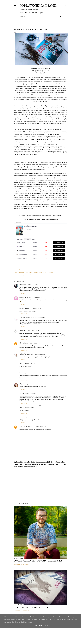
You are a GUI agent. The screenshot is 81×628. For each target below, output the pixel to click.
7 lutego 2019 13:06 (29, 417)
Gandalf (21, 393)
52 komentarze (25, 564)
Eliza (20, 407)
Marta (21, 363)
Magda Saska (23, 343)
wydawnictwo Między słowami (22, 275)
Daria (21, 417)
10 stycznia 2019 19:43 (31, 384)
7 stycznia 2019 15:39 (29, 363)
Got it (47, 626)
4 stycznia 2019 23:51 (35, 308)
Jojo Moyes (35, 272)
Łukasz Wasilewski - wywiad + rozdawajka (38, 560)
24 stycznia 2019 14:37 (29, 407)
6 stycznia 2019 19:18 (34, 343)
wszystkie (20, 239)
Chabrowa (22, 284)
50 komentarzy (25, 610)
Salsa (21, 373)
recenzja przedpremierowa (46, 272)
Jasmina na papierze (26, 426)
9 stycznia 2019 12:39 (28, 373)
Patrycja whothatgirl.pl (26, 317)
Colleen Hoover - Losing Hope (32, 607)
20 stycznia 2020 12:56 (39, 426)
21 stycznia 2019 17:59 (30, 393)
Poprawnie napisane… (38, 5)
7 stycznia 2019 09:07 (39, 354)
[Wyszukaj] (66, 5)
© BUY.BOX (62, 261)
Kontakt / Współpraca (28, 13)
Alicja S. (21, 384)
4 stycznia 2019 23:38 (37, 297)
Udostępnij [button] (17, 269)
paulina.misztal (24, 308)
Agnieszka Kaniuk (25, 297)
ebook (33, 239)
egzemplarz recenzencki (25, 272)
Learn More (37, 626)
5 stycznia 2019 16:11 (40, 317)
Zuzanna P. (23, 330)
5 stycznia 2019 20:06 (33, 330)
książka (27, 239)
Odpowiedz (23, 293)
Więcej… (41, 13)
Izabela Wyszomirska (26, 354)
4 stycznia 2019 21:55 (32, 284)
